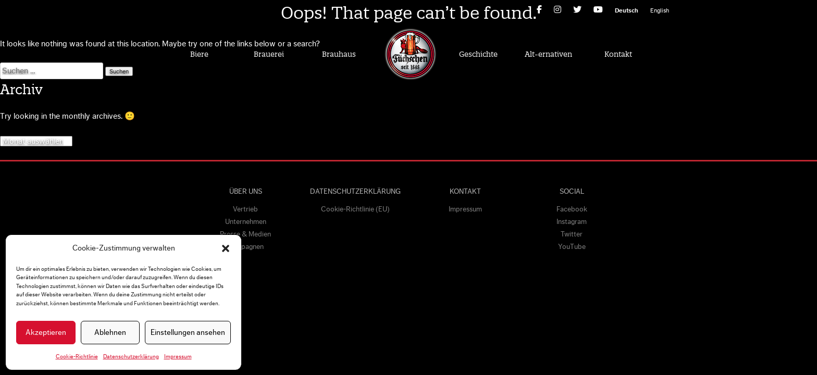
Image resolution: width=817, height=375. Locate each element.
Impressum (178, 356)
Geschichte (478, 54)
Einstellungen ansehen (188, 332)
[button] (225, 248)
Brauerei (269, 54)
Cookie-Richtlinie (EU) (355, 209)
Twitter (572, 234)
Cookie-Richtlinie (77, 356)
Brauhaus (339, 54)
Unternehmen (245, 222)
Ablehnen (110, 332)
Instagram (571, 222)
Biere (199, 54)
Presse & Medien (245, 234)
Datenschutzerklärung (131, 356)
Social (572, 191)
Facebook (571, 209)
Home (410, 54)
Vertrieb (245, 209)
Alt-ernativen (548, 54)
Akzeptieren (46, 332)
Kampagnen (245, 247)
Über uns (245, 191)
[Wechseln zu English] (659, 10)
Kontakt (618, 54)
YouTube (572, 247)
